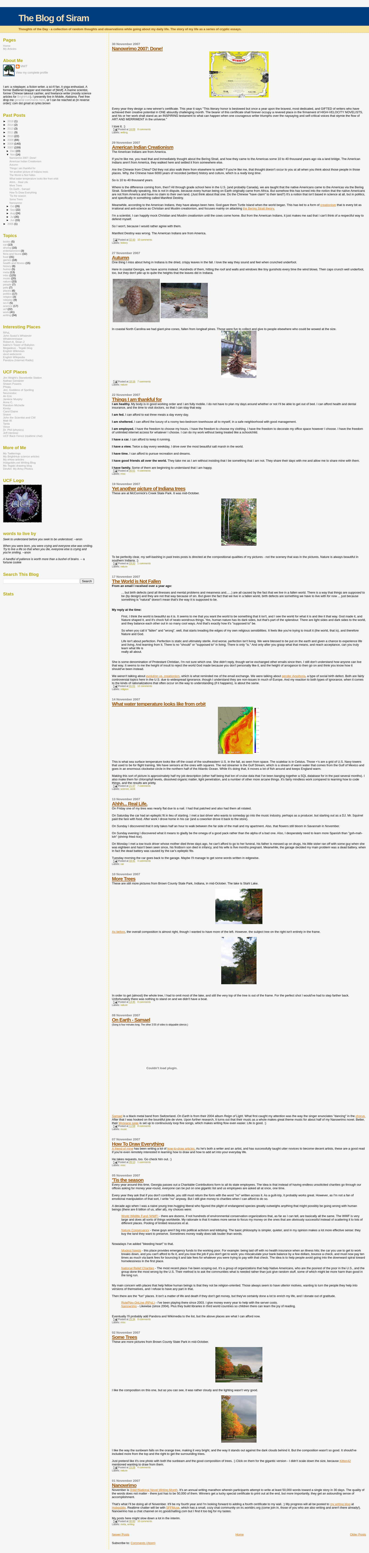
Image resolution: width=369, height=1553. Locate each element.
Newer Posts (120, 1534)
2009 (10, 139)
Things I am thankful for (137, 399)
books (6, 241)
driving (7, 247)
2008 (10, 143)
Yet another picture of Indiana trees (148, 488)
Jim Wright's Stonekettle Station (22, 377)
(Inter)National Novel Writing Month (154, 1490)
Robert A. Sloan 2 (14, 341)
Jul (12, 216)
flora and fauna (12, 253)
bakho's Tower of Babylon (18, 344)
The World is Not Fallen (136, 581)
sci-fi (6, 302)
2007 (10, 147)
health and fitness (14, 262)
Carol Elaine (10, 411)
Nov (13, 154)
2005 (10, 223)
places (7, 290)
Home (240, 1534)
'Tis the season (128, 1180)
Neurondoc (9, 392)
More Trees (124, 878)
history (124, 243)
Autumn (120, 257)
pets (5, 287)
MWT (23, 66)
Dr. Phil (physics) (13, 429)
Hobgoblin (119, 1507)
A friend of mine (122, 1148)
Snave (7, 414)
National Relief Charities (137, 1268)
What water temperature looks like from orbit (158, 704)
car (122, 864)
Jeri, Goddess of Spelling (18, 389)
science (124, 789)
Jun (12, 220)
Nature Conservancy (135, 1230)
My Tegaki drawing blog (17, 465)
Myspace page (129, 1123)
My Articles (9, 48)
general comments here (30, 100)
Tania (6, 423)
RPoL (6, 332)
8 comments (144, 129)
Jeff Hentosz (10, 432)
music (123, 1129)
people (7, 284)
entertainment (11, 250)
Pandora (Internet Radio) (18, 360)
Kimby (7, 408)
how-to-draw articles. (181, 1148)
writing (124, 132)
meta (123, 1524)
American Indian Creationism (142, 147)
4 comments (144, 470)
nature (123, 384)
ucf (5, 308)
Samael (117, 1116)
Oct (12, 206)
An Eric (7, 396)
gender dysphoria (293, 676)
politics (7, 293)
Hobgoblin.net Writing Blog (19, 462)
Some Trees (124, 1337)
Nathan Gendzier (13, 380)
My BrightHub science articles (21, 456)
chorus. (361, 1116)
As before (118, 931)
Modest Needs (131, 1250)
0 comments (144, 1002)
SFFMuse (172, 1507)
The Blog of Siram (53, 18)
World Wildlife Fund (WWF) (139, 1216)
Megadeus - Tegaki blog (17, 347)
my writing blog (340, 1504)
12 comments (144, 686)
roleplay (8, 299)
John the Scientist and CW (19, 417)
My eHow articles (13, 459)
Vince (6, 426)
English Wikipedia (14, 357)
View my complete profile (32, 72)
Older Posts (358, 1534)
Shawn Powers (12, 383)
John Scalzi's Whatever (17, 335)
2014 (10, 124)
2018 (10, 121)
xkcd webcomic (12, 354)
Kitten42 (345, 1461)
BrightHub (23, 96)
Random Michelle (13, 405)
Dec (13, 151)
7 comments (144, 381)
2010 (10, 136)
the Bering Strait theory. (259, 208)
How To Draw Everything (138, 1144)
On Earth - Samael (131, 1019)
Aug (13, 213)
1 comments (144, 563)
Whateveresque (12, 338)
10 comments (144, 240)
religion (124, 689)
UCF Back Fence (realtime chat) (22, 435)
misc (122, 474)
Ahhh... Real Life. (130, 803)
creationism (328, 205)
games (7, 259)
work (132, 789)
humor (7, 269)
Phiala (7, 386)
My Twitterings (12, 453)
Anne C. (8, 402)
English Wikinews (13, 350)
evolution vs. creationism (163, 676)
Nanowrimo (129, 1306)
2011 (10, 132)
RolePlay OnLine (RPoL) (138, 1302)
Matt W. (7, 420)
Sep (13, 209)
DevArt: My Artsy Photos (18, 468)
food (5, 256)
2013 (10, 128)
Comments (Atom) (143, 1543)
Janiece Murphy (13, 399)
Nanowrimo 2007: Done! (137, 48)
